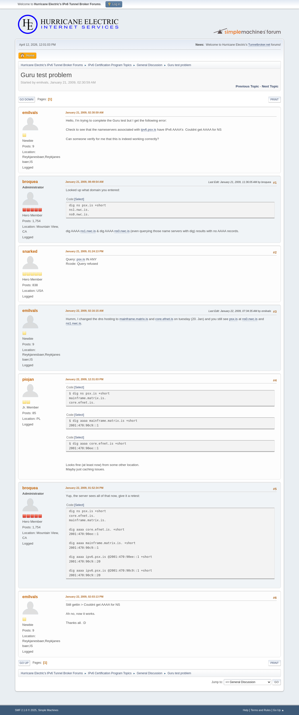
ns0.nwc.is (122, 231)
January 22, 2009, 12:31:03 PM (84, 379)
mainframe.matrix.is (134, 319)
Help (245, 710)
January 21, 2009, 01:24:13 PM (84, 251)
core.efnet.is (164, 319)
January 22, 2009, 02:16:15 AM (84, 310)
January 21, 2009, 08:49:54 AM (84, 181)
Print (274, 99)
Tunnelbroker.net (259, 44)
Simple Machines (48, 710)
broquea (30, 182)
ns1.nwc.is (88, 231)
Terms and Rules (261, 710)
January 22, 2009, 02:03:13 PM (84, 596)
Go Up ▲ (278, 710)
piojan (28, 379)
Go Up (24, 662)
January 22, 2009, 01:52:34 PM (84, 487)
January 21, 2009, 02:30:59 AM (84, 112)
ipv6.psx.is (148, 129)
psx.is (81, 259)
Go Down (26, 99)
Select (79, 199)
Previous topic (247, 86)
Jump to (216, 682)
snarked (29, 251)
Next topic (270, 86)
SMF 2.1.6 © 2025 (26, 710)
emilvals (30, 113)
